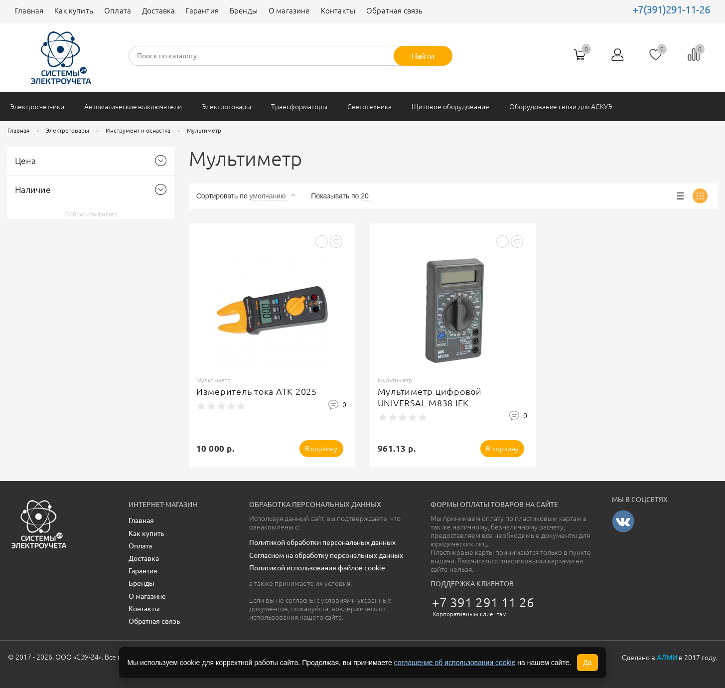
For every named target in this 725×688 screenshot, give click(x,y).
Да (587, 663)
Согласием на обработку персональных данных (326, 555)
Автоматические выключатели (133, 107)
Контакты (338, 10)
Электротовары (226, 107)
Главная (29, 10)
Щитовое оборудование (450, 107)
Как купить (73, 10)
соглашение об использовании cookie (455, 663)
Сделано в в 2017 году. (670, 658)
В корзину (321, 449)
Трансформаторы (299, 107)
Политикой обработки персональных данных (322, 542)
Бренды (244, 10)
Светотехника (369, 107)
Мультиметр (204, 130)
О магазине (289, 10)
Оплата (117, 10)
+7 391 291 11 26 (483, 602)
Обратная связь (394, 10)
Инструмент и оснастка (138, 130)
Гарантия (202, 10)
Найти (423, 55)
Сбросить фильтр (90, 214)
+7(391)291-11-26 (671, 9)
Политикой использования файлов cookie (317, 568)
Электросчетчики (37, 107)
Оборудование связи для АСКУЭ (560, 107)
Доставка (158, 10)
